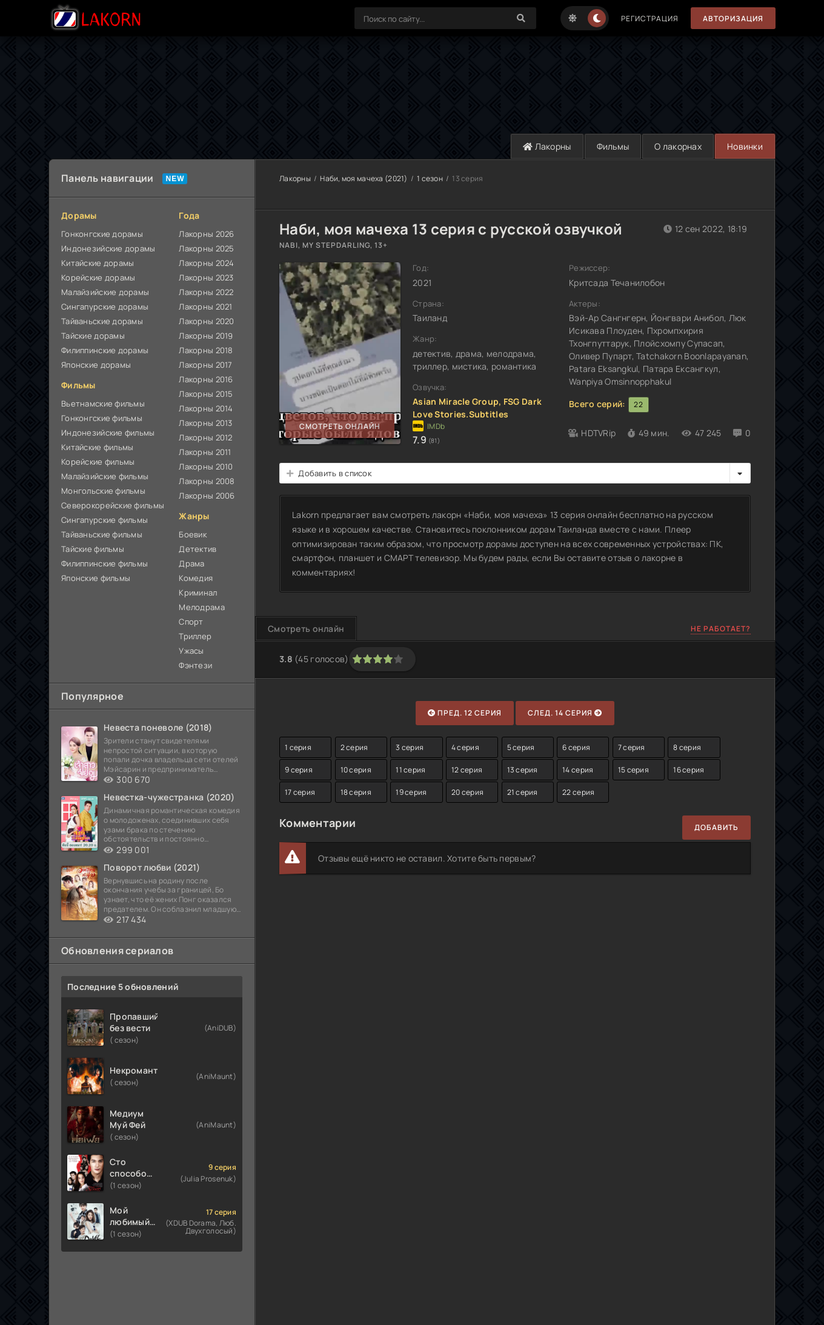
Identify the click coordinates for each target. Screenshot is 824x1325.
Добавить (716, 827)
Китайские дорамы (97, 262)
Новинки (745, 146)
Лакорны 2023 (206, 277)
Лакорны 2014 (206, 408)
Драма (191, 563)
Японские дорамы (96, 364)
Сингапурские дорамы (104, 306)
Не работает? (721, 628)
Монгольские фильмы (103, 490)
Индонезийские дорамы (108, 248)
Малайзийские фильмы (104, 476)
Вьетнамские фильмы (103, 403)
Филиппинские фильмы (104, 563)
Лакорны (547, 146)
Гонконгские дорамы (102, 233)
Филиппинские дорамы (104, 350)
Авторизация (733, 18)
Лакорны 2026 (206, 233)
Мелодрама (202, 607)
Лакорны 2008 (206, 481)
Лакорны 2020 (206, 321)
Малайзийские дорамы (105, 292)
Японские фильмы (95, 578)
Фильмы (613, 146)
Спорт (191, 621)
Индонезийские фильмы (108, 432)
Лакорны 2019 (206, 335)
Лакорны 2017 (205, 364)
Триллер (195, 636)
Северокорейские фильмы (112, 505)
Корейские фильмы (98, 461)
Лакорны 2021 (205, 306)
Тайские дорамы (93, 335)
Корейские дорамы (98, 277)
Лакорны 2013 (205, 422)
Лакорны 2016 (206, 379)
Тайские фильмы (92, 548)
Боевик (193, 534)
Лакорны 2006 (206, 495)
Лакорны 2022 (206, 292)
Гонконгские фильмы (101, 418)
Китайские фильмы (97, 447)
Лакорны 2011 (205, 452)
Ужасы (191, 650)
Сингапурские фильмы (104, 519)
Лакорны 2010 (206, 466)
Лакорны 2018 (206, 350)
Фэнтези (195, 665)
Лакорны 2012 (205, 437)
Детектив (197, 548)
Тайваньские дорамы (102, 321)
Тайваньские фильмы (101, 534)
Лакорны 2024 (206, 262)
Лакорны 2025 (206, 248)
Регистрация (650, 18)
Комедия (196, 578)
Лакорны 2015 (206, 393)
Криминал (198, 592)
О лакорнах (678, 146)
